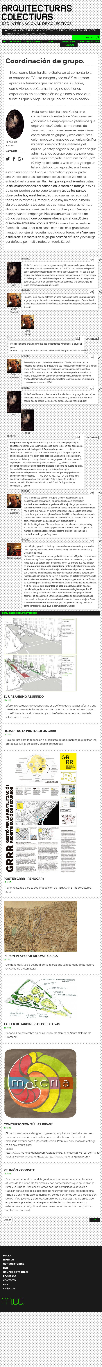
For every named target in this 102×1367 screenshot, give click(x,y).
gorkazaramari (14, 558)
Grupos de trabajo (15, 1272)
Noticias (15, 42)
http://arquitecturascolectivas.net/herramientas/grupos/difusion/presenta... (55, 350)
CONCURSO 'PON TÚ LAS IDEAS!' (28, 1124)
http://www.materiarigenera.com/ (69, 1156)
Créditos (9, 1288)
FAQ (97, 42)
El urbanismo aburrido (24, 696)
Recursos (86, 42)
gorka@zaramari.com (64, 556)
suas (12, 145)
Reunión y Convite (19, 1170)
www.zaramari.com (45, 556)
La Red (51, 42)
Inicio (7, 1255)
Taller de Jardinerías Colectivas (32, 1024)
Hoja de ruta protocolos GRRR (30, 731)
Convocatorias (34, 42)
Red (5, 1268)
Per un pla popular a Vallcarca (31, 956)
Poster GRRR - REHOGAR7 (24, 878)
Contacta (9, 1280)
